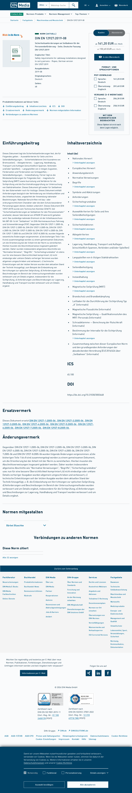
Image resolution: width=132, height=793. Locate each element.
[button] (102, 5)
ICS (52, 106)
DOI (61, 106)
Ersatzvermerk (11, 110)
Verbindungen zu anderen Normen (20, 114)
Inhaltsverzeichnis (36, 106)
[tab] (26, 525)
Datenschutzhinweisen (34, 762)
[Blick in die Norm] (17, 50)
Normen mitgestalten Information (64, 110)
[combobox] (63, 5)
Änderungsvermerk (33, 110)
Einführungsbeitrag (13, 106)
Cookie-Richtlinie (64, 762)
